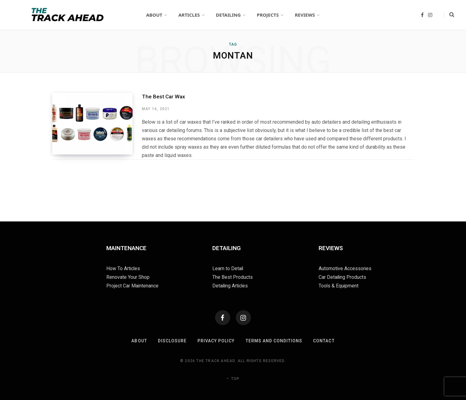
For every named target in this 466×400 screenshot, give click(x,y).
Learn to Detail (228, 268)
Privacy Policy (216, 340)
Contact (324, 340)
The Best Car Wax (163, 96)
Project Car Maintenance (132, 285)
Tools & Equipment (339, 285)
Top (232, 378)
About (139, 340)
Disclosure (172, 340)
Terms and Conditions (274, 340)
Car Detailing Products (343, 276)
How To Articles (123, 268)
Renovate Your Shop (128, 276)
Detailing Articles (230, 285)
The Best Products (232, 276)
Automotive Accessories (345, 268)
